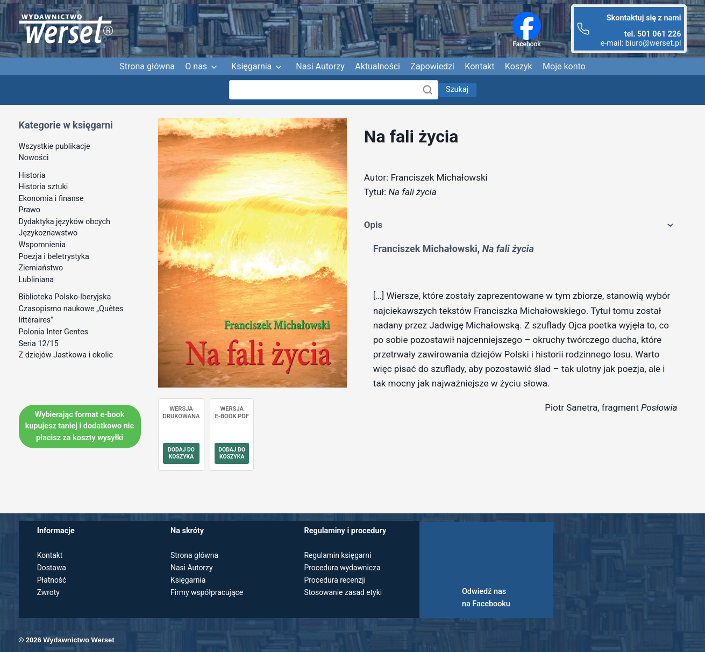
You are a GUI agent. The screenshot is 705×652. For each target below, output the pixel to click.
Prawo (30, 209)
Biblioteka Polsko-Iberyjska (65, 297)
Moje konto (564, 66)
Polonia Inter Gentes (54, 331)
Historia (32, 175)
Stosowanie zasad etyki (344, 592)
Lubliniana (36, 279)
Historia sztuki (43, 186)
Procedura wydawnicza (343, 567)
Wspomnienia (42, 244)
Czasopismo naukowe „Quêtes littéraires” (71, 314)
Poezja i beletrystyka (54, 256)
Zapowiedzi (432, 66)
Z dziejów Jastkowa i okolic (66, 355)
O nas (196, 66)
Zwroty (49, 592)
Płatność (52, 580)
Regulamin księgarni (339, 555)
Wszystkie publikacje (54, 146)
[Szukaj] (333, 89)
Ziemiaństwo (41, 268)
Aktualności (377, 66)
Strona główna (147, 66)
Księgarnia (251, 66)
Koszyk (518, 66)
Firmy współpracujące (208, 592)
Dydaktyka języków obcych (65, 221)
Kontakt (479, 66)
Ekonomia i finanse (51, 198)
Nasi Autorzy (320, 66)
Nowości (34, 157)
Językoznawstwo (48, 233)
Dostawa (52, 567)
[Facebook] (526, 26)
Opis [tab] (521, 225)
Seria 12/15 (39, 343)
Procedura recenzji (336, 580)
